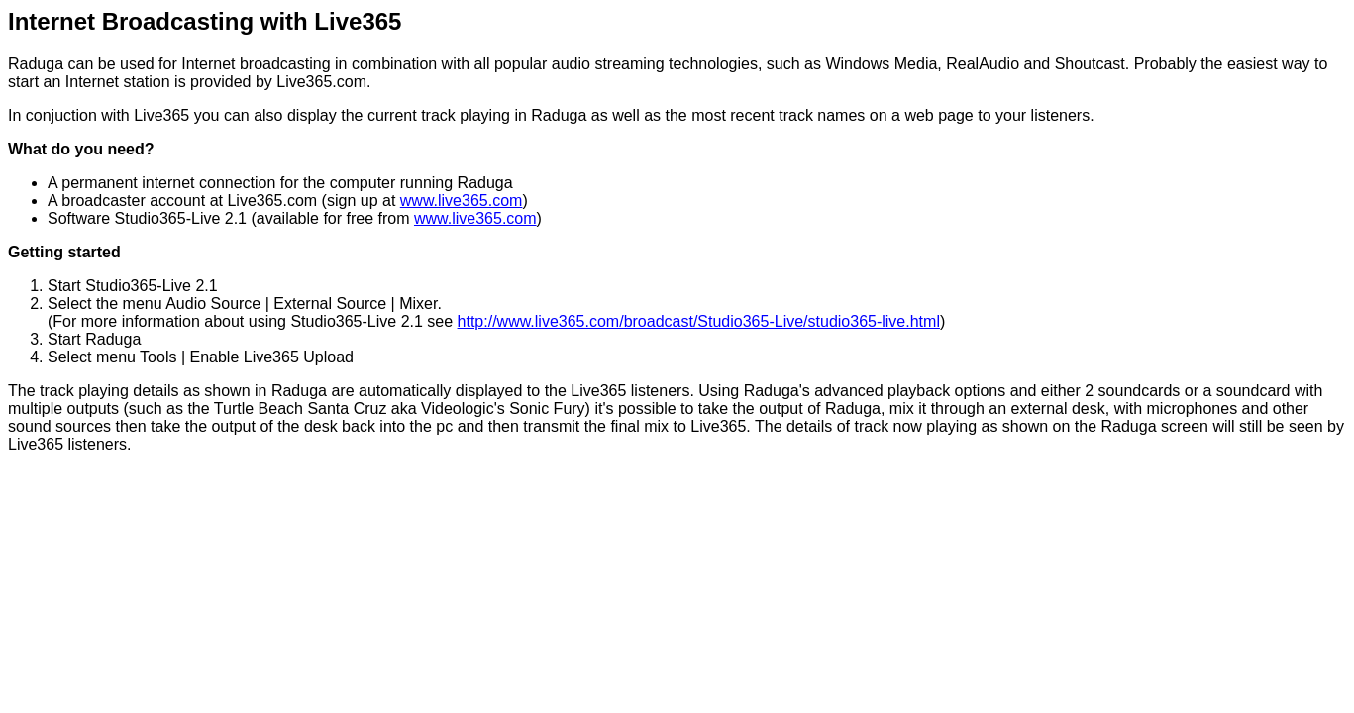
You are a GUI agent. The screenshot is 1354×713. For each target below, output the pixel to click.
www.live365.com (461, 200)
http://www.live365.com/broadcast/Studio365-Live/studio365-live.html (699, 321)
